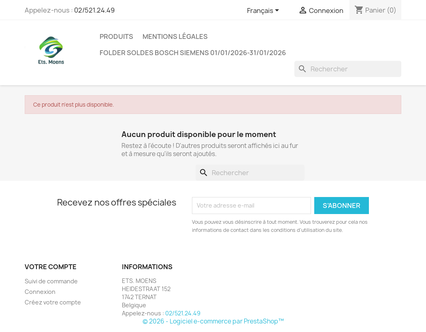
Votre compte (51, 266)
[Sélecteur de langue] (264, 11)
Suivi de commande (51, 281)
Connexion (40, 292)
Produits (116, 36)
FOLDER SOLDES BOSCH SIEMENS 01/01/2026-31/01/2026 (193, 52)
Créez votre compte (53, 302)
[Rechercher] (347, 69)
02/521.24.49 (94, 10)
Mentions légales (175, 36)
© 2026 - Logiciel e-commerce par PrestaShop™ (213, 321)
